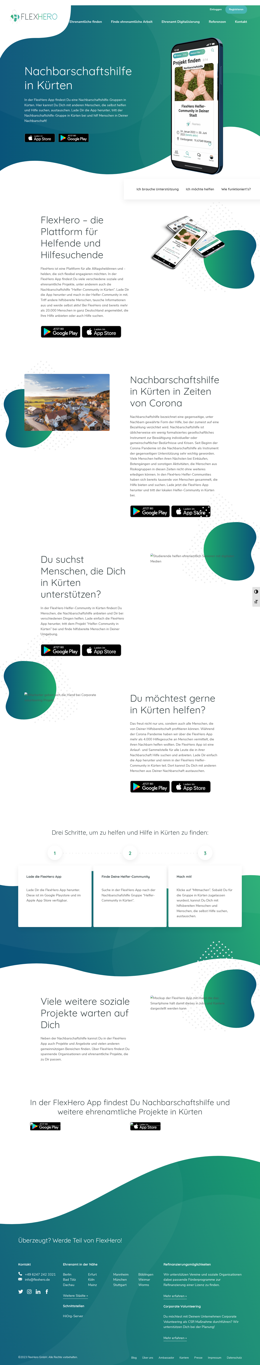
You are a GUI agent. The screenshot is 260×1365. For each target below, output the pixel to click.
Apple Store (102, 331)
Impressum (214, 1358)
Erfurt (92, 1274)
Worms (143, 1285)
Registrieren (236, 9)
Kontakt (241, 22)
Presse (198, 1358)
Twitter (20, 1291)
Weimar (144, 1279)
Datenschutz (234, 1358)
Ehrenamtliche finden (86, 22)
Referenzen (217, 22)
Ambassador (166, 1358)
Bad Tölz (69, 1279)
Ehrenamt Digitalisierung (180, 22)
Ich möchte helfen (200, 189)
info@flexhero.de (37, 1279)
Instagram (29, 1291)
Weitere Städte (74, 1295)
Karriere (184, 1358)
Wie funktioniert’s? (236, 189)
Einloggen (216, 9)
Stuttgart (120, 1285)
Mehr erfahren (174, 1296)
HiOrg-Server (73, 1316)
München (120, 1279)
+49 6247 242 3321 (40, 1274)
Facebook (46, 1291)
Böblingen (145, 1274)
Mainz (92, 1285)
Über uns (147, 1358)
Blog (134, 1358)
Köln (91, 1279)
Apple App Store (39, 138)
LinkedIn (38, 1291)
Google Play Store (73, 138)
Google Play (61, 331)
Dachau (68, 1285)
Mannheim (121, 1274)
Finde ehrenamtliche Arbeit (132, 22)
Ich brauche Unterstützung (158, 189)
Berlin (67, 1274)
